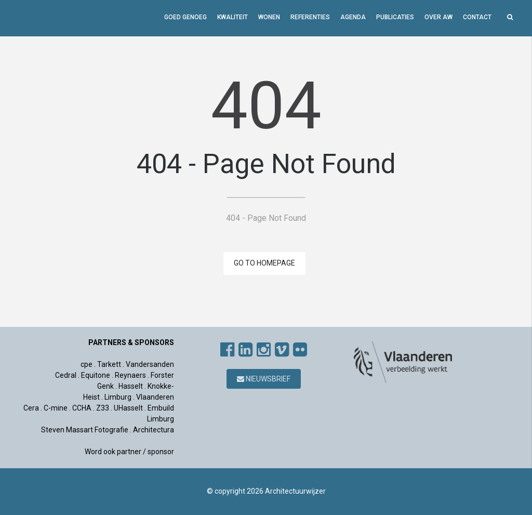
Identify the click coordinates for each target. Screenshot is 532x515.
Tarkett (109, 364)
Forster (162, 375)
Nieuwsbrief (263, 379)
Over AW (438, 17)
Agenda (353, 17)
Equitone (95, 375)
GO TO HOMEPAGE (264, 263)
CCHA (81, 408)
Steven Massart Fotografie (85, 430)
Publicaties (395, 17)
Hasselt (130, 386)
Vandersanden (150, 364)
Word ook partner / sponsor (129, 451)
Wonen (269, 17)
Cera (31, 408)
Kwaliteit (232, 17)
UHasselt (128, 408)
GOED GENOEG (185, 17)
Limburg (117, 397)
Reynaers (130, 375)
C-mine (56, 408)
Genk (105, 386)
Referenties (310, 17)
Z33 (102, 408)
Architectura (153, 430)
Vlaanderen (155, 397)
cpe (86, 364)
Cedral (65, 375)
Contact (477, 17)
